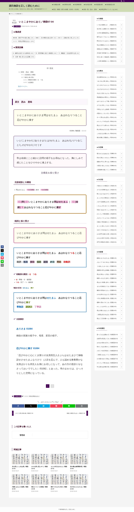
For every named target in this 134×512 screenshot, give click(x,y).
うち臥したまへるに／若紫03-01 (110, 266)
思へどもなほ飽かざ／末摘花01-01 (110, 334)
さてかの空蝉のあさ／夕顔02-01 (110, 189)
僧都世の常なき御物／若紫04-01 (110, 270)
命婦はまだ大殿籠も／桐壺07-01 (110, 49)
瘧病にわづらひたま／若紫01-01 (110, 258)
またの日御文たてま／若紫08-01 (110, 286)
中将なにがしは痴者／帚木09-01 (110, 109)
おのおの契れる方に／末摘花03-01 (110, 342)
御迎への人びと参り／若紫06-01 (110, 278)
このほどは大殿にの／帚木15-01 (110, 133)
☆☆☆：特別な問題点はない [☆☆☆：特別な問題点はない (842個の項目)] (23, 41)
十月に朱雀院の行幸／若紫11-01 (110, 298)
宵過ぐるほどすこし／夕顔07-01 (110, 210)
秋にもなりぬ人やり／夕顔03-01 (110, 194)
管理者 (22, 435)
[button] (18, 406)
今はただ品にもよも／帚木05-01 (110, 93)
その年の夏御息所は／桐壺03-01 (110, 33)
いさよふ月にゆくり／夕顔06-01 (110, 206)
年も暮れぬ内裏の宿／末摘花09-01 (110, 367)
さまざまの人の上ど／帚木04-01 (110, 89)
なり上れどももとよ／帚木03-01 (110, 85)
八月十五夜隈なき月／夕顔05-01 (110, 202)
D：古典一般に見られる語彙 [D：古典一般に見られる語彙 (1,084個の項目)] (23, 57)
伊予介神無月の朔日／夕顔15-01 (110, 242)
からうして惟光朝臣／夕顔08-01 (110, 214)
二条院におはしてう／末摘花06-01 (110, 354)
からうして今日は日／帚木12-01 (110, 121)
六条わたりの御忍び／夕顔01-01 (110, 186)
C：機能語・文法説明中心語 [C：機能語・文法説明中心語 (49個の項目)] (69, 53)
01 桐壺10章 (17, 26)
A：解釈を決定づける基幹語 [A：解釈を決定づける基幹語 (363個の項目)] (23, 53)
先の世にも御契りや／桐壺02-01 (110, 29)
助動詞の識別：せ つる (35, 80)
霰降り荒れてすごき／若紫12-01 (110, 302)
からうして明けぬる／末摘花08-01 (110, 362)
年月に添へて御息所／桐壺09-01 (110, 57)
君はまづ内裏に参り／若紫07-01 (110, 282)
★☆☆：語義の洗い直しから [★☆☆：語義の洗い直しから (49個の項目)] (68, 38)
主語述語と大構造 (30, 74)
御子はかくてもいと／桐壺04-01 (110, 37)
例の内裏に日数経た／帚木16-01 (110, 137)
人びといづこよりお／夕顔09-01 (110, 218)
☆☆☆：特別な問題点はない (32, 396)
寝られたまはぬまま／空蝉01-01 (110, 153)
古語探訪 (31, 82)
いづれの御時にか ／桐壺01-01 (110, 25)
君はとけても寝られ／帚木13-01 (110, 125)
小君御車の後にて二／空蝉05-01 (110, 169)
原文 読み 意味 (27, 72)
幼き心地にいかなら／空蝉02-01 (110, 157)
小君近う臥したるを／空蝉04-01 (110, 165)
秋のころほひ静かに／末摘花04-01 (110, 346)
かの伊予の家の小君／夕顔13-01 (110, 234)
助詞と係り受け (29, 77)
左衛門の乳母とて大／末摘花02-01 (110, 338)
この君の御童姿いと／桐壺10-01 (110, 61)
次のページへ (22, 86)
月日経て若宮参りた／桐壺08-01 (110, 53)
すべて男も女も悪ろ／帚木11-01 (110, 117)
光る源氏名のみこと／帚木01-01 (110, 77)
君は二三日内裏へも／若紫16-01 (110, 318)
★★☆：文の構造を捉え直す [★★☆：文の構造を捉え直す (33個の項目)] (46, 38)
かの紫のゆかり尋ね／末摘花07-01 (110, 358)
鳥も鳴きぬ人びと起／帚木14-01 (110, 129)
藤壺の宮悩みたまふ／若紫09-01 (110, 290)
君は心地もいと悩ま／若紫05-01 (110, 274)
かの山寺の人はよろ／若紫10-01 (110, 294)
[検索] (124, 1)
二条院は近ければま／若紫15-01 (110, 314)
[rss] (121, 1)
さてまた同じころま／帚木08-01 (110, 105)
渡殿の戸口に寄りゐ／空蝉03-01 (110, 161)
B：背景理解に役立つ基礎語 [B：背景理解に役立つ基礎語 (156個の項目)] (46, 53)
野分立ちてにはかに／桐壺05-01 (110, 41)
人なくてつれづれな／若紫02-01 (110, 262)
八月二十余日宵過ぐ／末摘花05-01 (110, 350)
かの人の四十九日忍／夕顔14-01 (110, 238)
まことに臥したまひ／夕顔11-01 (110, 226)
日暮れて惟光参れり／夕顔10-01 (110, 222)
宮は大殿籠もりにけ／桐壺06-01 (110, 45)
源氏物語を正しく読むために (24, 6)
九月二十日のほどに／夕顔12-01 (110, 230)
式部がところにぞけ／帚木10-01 (110, 113)
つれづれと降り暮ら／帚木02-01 (110, 81)
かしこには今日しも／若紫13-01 (110, 306)
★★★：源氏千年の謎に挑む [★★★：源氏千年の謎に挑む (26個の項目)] (23, 38)
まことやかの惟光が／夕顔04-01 (110, 197)
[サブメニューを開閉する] (121, 25)
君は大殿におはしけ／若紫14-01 (110, 310)
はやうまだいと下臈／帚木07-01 (110, 101)
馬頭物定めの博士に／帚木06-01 (110, 97)
